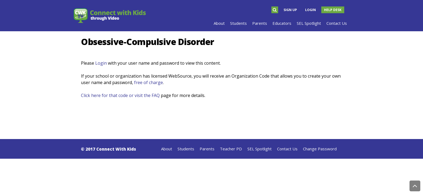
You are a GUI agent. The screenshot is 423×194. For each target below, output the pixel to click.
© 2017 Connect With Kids (108, 149)
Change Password (320, 148)
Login (310, 10)
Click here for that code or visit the (116, 95)
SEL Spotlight (259, 148)
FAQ (156, 95)
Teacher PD (231, 148)
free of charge (148, 82)
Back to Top (415, 186)
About (166, 148)
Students (186, 148)
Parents (207, 148)
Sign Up (290, 10)
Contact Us (287, 148)
